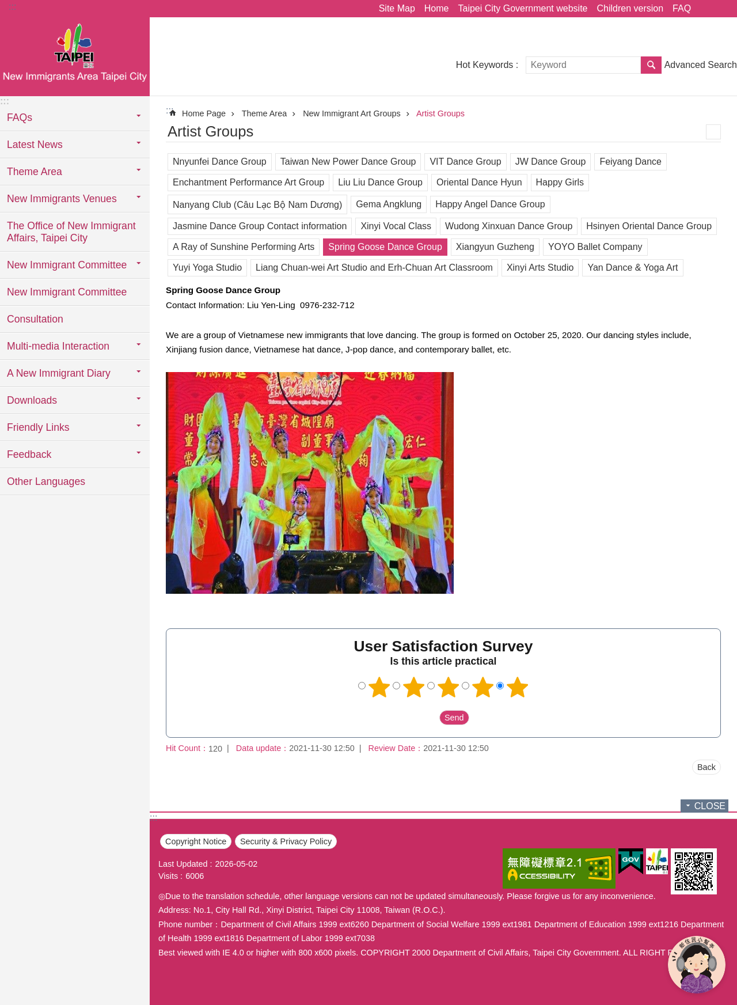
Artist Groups (440, 113)
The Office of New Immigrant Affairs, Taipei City (71, 232)
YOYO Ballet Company (595, 247)
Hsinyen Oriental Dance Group (649, 226)
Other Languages (46, 481)
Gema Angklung (388, 204)
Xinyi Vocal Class (395, 226)
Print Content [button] (713, 131)
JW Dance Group (550, 161)
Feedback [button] (29, 454)
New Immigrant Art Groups (352, 113)
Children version (630, 8)
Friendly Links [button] (38, 427)
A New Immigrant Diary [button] (59, 373)
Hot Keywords (485, 65)
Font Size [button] (721, 9)
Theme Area (264, 113)
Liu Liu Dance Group (380, 182)
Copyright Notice (195, 841)
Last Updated (183, 864)
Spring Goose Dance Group (385, 247)
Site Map (397, 8)
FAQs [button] (19, 117)
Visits (168, 876)
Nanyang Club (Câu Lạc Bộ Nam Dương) (257, 205)
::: (12, 7)
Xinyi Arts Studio (540, 267)
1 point (379, 687)
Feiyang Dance (630, 161)
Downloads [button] (32, 400)
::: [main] (169, 110)
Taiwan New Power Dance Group (348, 161)
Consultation (35, 319)
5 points (518, 687)
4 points (483, 687)
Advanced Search (700, 65)
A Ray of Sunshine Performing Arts (243, 247)
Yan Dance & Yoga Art (632, 267)
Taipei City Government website (522, 8)
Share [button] (705, 9)
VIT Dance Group (465, 161)
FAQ (682, 8)
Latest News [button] (35, 144)
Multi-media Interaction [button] (58, 346)
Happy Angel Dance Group (490, 204)
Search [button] (651, 65)
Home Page (204, 113)
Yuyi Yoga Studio (207, 267)
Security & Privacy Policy (286, 841)
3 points (448, 687)
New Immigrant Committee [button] (67, 265)
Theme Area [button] (34, 171)
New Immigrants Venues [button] (62, 198)
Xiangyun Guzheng (495, 247)
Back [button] (706, 767)
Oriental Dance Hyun (479, 182)
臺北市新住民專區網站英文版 (75, 56)
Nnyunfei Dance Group (220, 161)
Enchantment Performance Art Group (248, 182)
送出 (428, 718)
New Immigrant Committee (67, 292)
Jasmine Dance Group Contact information (260, 226)
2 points (414, 687)
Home (436, 8)
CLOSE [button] (709, 806)
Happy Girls (560, 182)
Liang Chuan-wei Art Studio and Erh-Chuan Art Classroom (374, 267)
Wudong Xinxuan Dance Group (508, 226)
